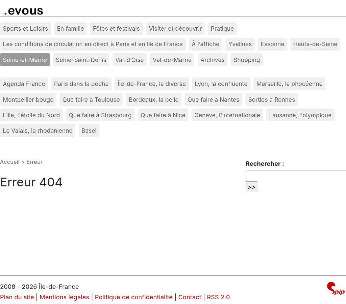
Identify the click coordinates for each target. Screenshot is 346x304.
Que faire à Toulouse (91, 99)
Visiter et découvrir (175, 28)
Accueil (10, 161)
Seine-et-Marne (25, 59)
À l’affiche (206, 44)
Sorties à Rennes (271, 99)
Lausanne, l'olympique (300, 115)
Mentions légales (64, 297)
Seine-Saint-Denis (81, 59)
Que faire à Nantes (213, 99)
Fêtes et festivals (116, 28)
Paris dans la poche (81, 83)
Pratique (222, 28)
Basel (89, 130)
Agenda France (24, 83)
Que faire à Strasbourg (100, 115)
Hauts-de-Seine (315, 44)
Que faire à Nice (163, 115)
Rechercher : (265, 163)
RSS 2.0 (218, 297)
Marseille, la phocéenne (289, 83)
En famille (70, 28)
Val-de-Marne (172, 59)
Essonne (273, 44)
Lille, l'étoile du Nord (31, 115)
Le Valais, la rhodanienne (38, 130)
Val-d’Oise (129, 59)
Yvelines (240, 44)
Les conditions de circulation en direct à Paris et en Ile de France (93, 44)
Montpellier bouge (28, 99)
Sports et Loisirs (25, 28)
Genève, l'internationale (227, 115)
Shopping (246, 59)
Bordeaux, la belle (153, 99)
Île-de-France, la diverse (152, 83)
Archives (212, 59)
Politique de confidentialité (134, 297)
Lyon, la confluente (221, 83)
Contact (189, 297)
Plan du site (17, 297)
